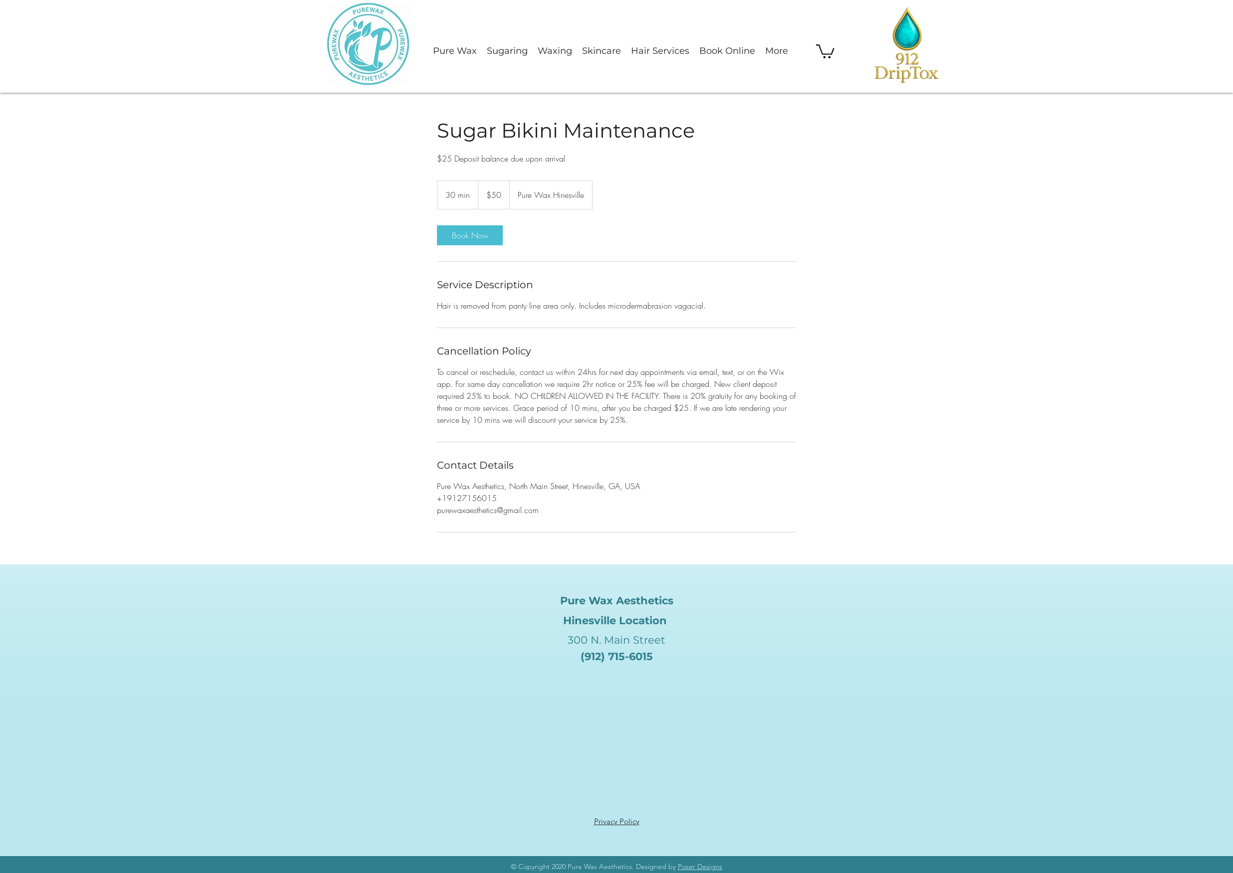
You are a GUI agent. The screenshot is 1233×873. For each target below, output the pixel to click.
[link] (470, 235)
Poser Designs (700, 866)
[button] (825, 50)
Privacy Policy (616, 821)
